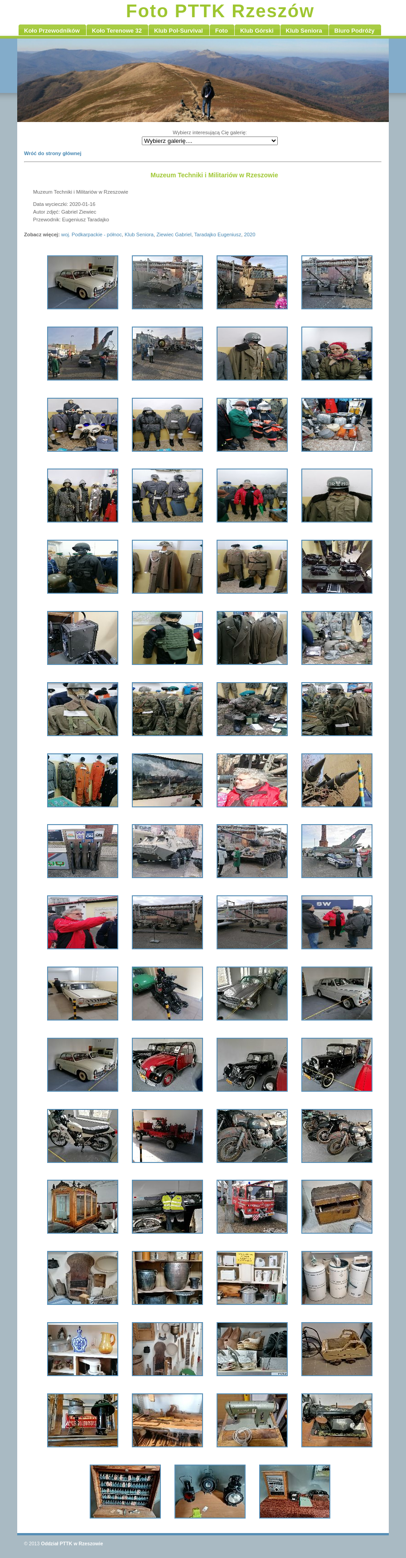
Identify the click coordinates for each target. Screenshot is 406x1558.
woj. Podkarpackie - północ (91, 234)
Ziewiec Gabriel (173, 234)
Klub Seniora (139, 234)
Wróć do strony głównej (53, 153)
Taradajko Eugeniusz (217, 234)
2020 (250, 234)
